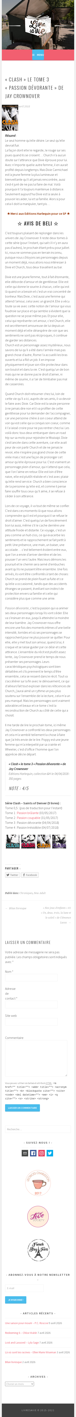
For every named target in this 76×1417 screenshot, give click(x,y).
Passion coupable (28, 818)
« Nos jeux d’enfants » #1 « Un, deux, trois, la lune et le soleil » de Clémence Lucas (56, 915)
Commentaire (11, 1038)
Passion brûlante (28, 813)
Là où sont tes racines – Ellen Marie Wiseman (30, 1352)
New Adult (40, 893)
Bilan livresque (15, 908)
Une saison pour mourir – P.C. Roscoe (26, 1323)
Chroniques (26, 893)
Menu (40, 55)
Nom (9, 971)
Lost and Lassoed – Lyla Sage (22, 1342)
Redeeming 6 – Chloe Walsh (21, 1333)
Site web (11, 1016)
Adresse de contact (11, 993)
